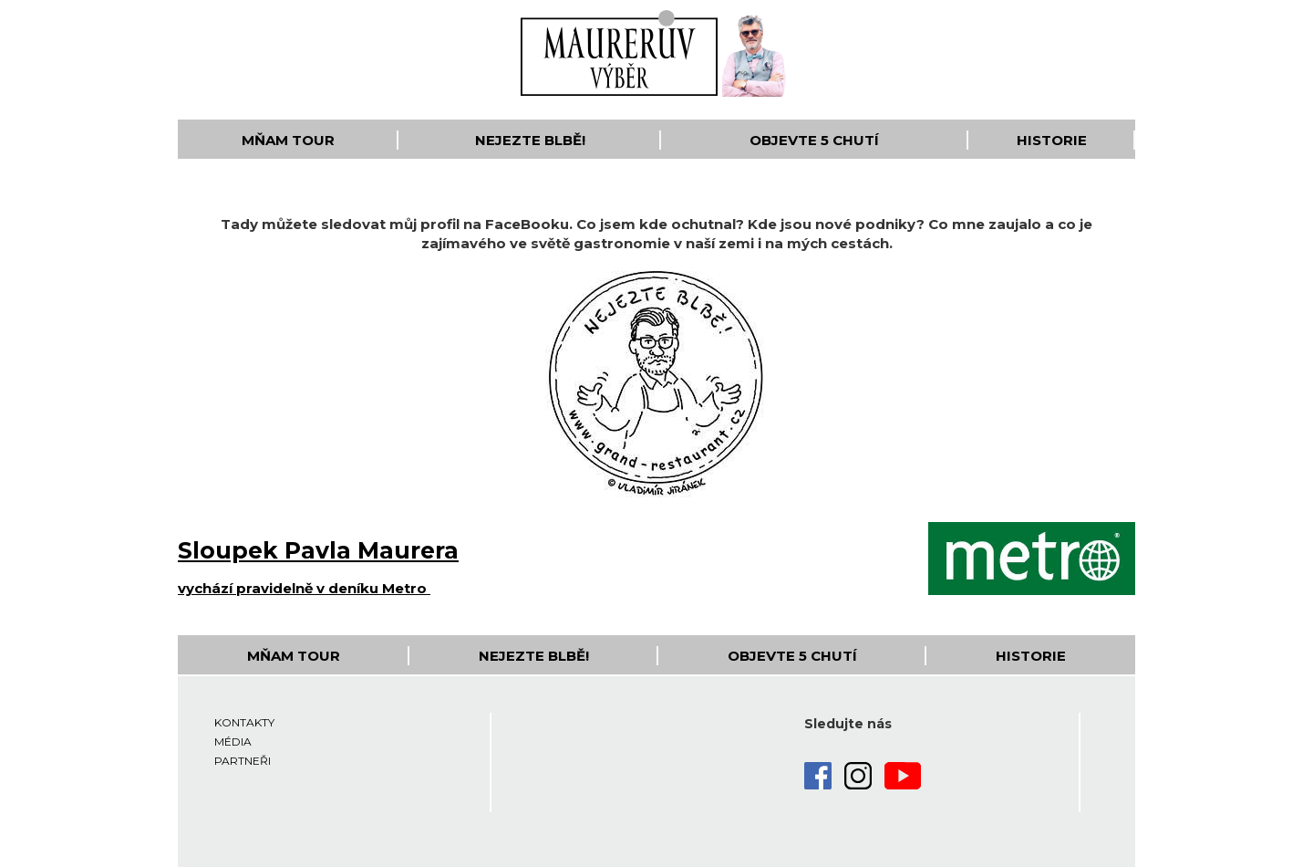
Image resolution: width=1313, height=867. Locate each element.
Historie (1052, 140)
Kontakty (244, 722)
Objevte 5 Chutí (814, 140)
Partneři (242, 761)
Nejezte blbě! (530, 140)
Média (233, 741)
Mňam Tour (288, 140)
